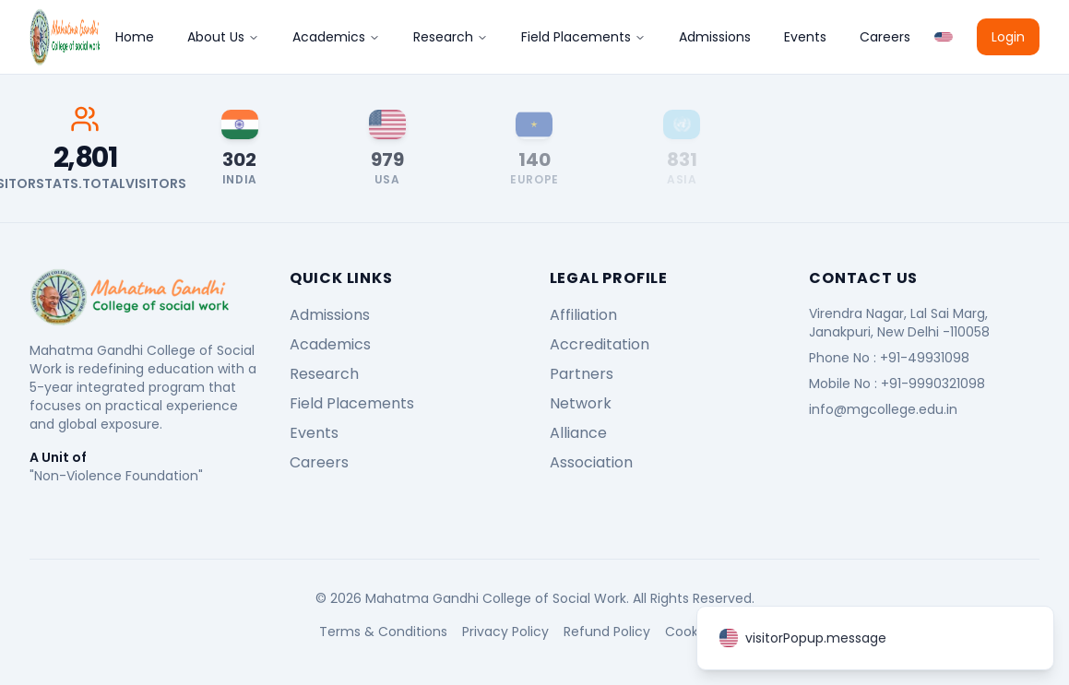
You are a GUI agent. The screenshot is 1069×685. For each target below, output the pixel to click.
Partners (581, 373)
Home (134, 37)
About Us (223, 37)
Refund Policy (607, 631)
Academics (336, 37)
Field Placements (583, 37)
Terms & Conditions (383, 631)
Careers (885, 37)
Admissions (715, 37)
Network (581, 403)
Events (805, 37)
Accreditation (599, 344)
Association (591, 462)
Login (1008, 37)
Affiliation (583, 314)
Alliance (578, 432)
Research (450, 37)
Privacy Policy (505, 631)
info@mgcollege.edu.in (883, 409)
